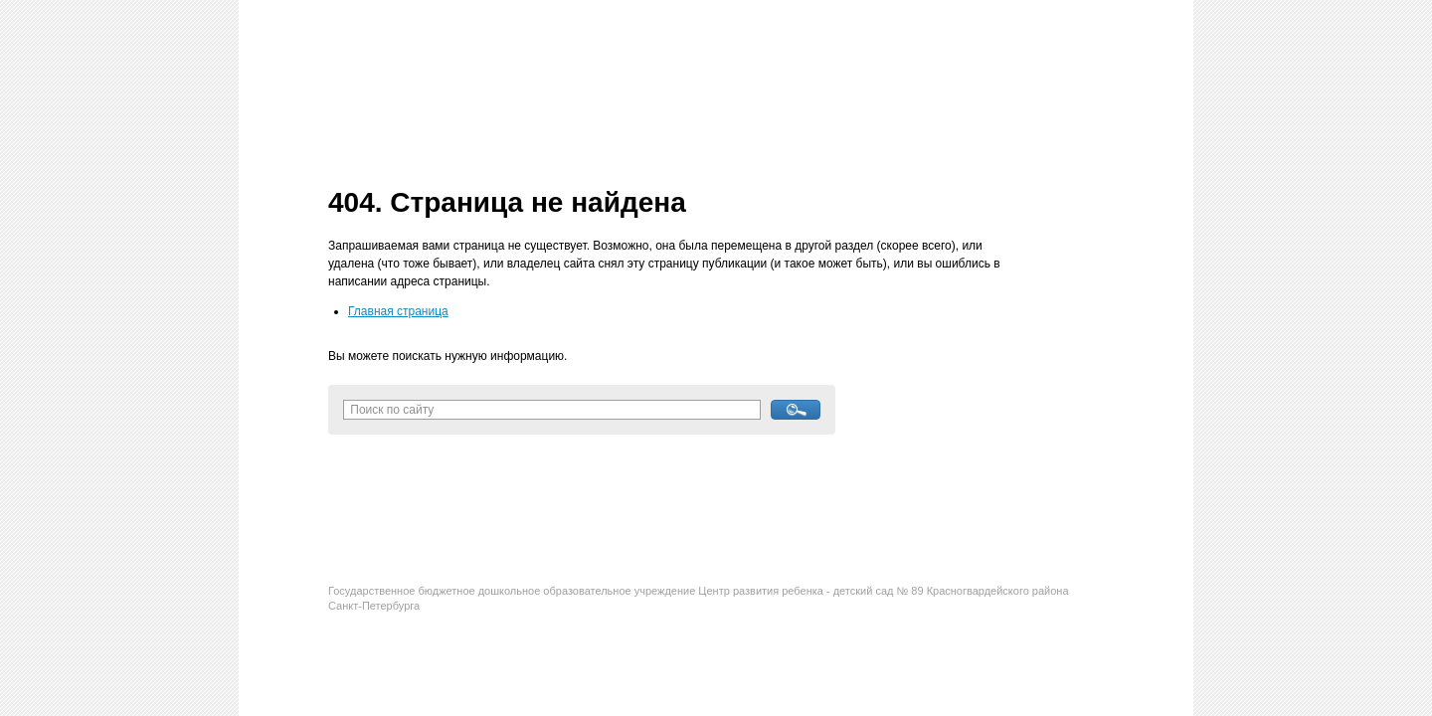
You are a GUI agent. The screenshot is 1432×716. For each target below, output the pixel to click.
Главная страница (398, 311)
